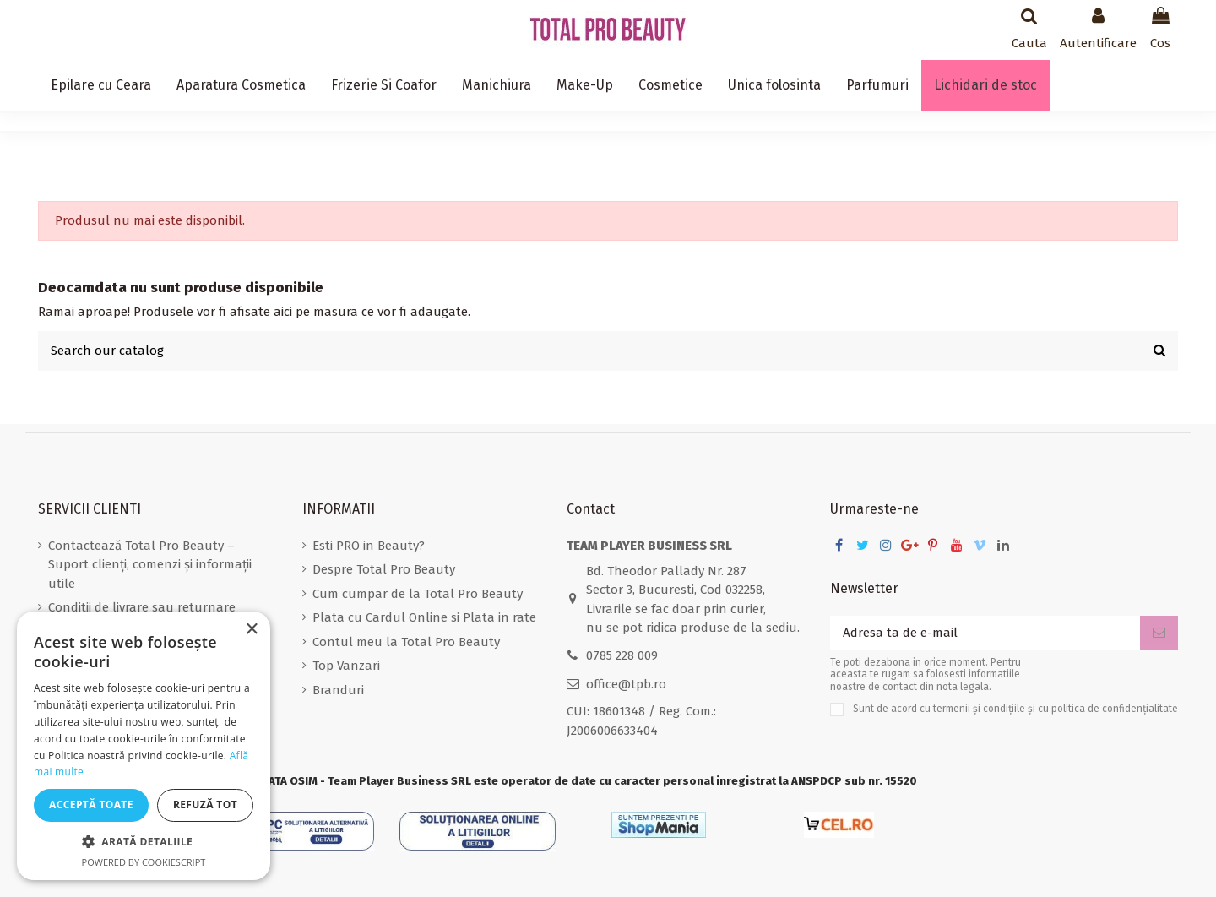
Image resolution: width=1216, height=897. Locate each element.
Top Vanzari (346, 665)
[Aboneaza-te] (1159, 633)
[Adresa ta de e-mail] (985, 633)
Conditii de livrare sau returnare (142, 607)
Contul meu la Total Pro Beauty (406, 642)
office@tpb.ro (626, 684)
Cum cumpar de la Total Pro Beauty (417, 593)
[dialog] (143, 746)
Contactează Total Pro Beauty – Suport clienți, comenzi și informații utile (150, 564)
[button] (143, 842)
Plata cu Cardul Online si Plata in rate (424, 617)
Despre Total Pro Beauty (383, 569)
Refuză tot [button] (205, 804)
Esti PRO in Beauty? (368, 545)
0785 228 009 (622, 655)
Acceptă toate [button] (91, 804)
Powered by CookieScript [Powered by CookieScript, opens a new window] (144, 862)
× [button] (251, 629)
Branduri (338, 690)
